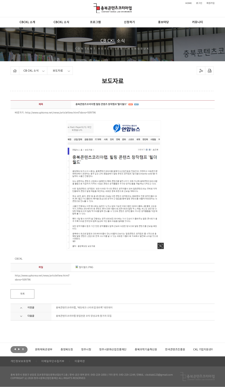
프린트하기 (209, 70)
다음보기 (19, 349)
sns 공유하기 (200, 70)
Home (11, 68)
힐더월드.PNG (84, 267)
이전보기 (15, 349)
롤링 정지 (23, 349)
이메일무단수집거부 (52, 361)
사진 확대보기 (161, 246)
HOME (188, 3)
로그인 (199, 3)
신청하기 (129, 22)
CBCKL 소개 (27, 22)
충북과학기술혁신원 (146, 349)
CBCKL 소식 (61, 22)
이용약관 (80, 361)
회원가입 (210, 3)
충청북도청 (67, 349)
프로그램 (95, 22)
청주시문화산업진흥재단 (113, 349)
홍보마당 (163, 22)
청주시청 (86, 349)
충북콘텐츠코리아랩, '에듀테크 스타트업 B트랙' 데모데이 (84, 307)
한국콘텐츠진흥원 (175, 349)
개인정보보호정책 (21, 361)
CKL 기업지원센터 (203, 349)
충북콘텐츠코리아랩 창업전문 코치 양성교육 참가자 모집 (84, 316)
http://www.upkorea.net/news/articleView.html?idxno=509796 (60, 112)
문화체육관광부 (43, 349)
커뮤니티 (197, 22)
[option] (43, 349)
